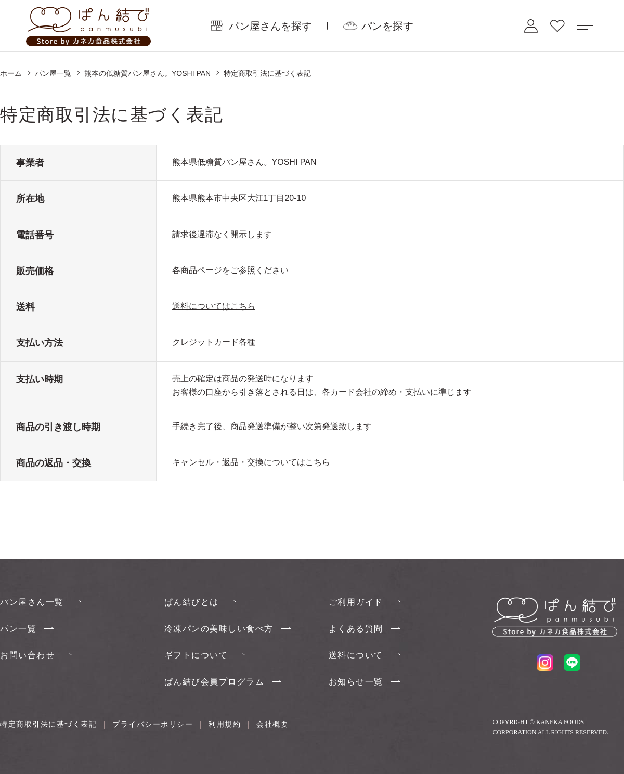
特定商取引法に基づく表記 (48, 724)
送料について (356, 655)
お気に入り (557, 25)
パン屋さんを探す (270, 25)
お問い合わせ (27, 655)
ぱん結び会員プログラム (214, 681)
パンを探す (387, 25)
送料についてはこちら (213, 306)
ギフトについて (196, 655)
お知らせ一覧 (356, 681)
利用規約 (225, 724)
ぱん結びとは (191, 602)
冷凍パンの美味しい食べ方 (219, 628)
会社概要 (272, 724)
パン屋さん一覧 (32, 602)
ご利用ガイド (356, 602)
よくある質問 (356, 628)
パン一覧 (18, 628)
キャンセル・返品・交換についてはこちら (251, 462)
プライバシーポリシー (152, 724)
